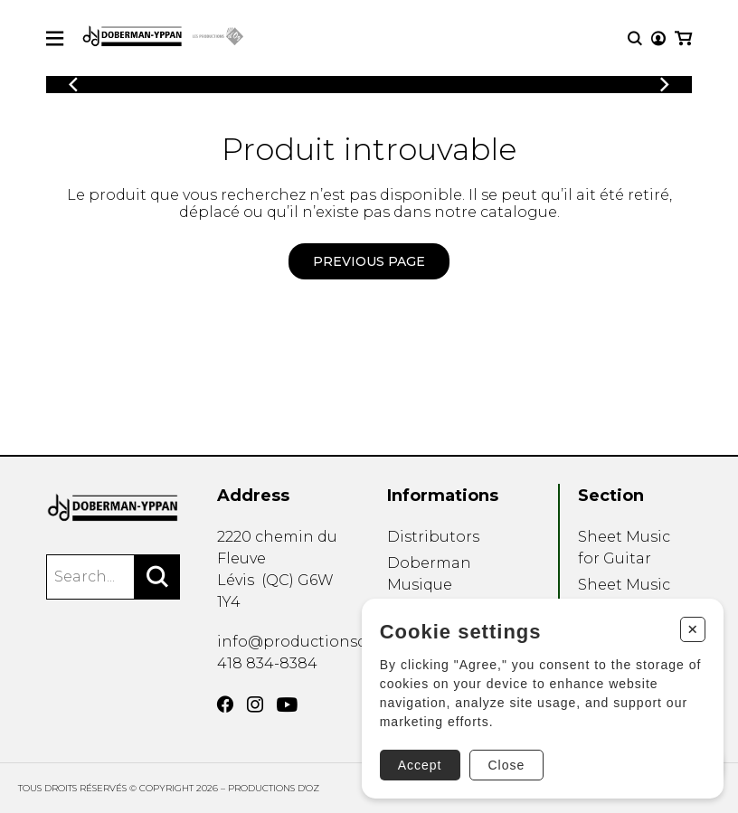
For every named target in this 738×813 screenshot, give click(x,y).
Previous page (369, 261)
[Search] (157, 577)
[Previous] (73, 84)
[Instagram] (255, 704)
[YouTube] (287, 705)
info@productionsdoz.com (319, 641)
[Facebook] (225, 704)
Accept (420, 765)
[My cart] (683, 38)
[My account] (658, 38)
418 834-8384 (267, 663)
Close (506, 765)
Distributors (433, 536)
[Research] (635, 38)
